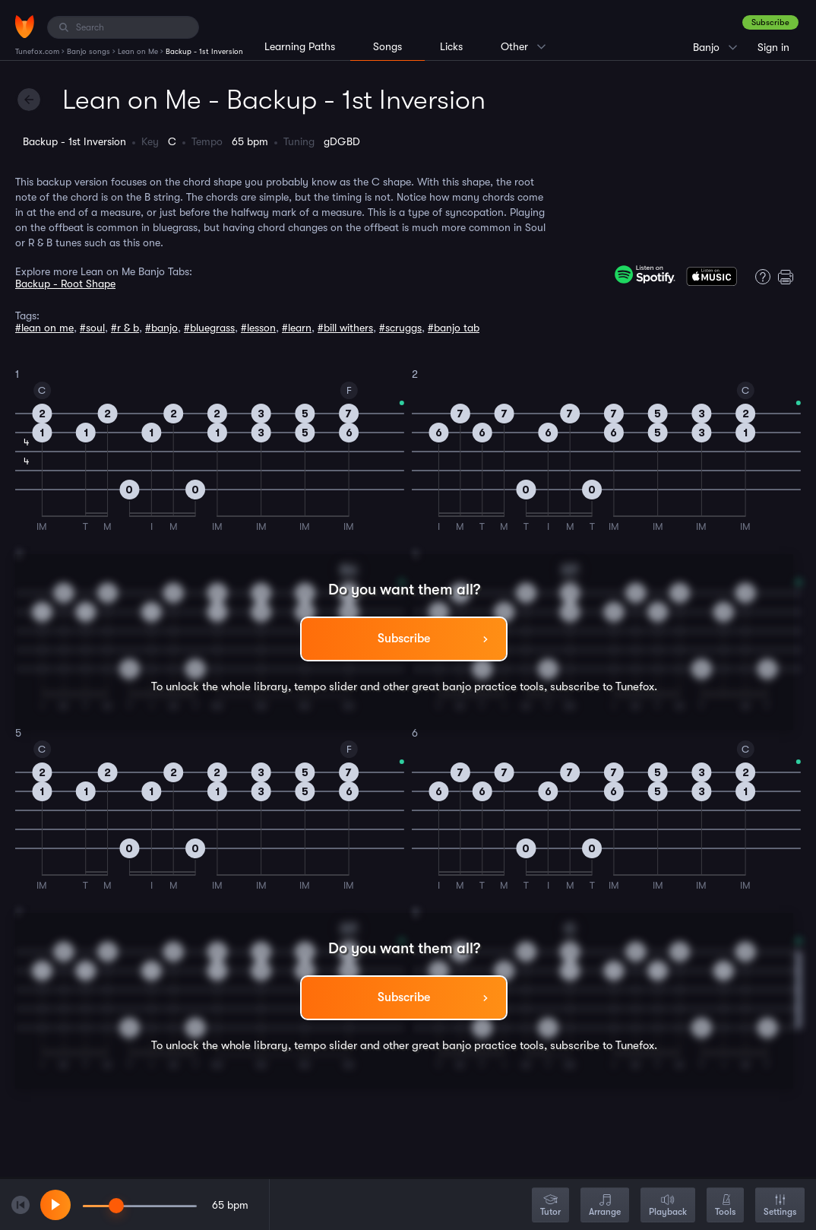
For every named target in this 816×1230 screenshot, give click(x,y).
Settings (780, 1206)
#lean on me (44, 328)
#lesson (258, 328)
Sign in (773, 47)
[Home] (24, 26)
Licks (451, 46)
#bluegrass (209, 328)
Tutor (550, 1206)
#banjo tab (453, 328)
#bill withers (345, 328)
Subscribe (770, 22)
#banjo (161, 328)
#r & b (125, 328)
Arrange (605, 1206)
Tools (725, 1206)
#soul (92, 328)
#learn (297, 328)
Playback (668, 1206)
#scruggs (400, 328)
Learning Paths (299, 46)
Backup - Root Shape (65, 283)
